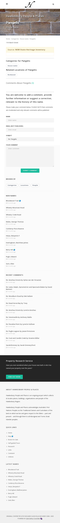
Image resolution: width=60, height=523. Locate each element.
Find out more (14, 377)
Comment (11, 453)
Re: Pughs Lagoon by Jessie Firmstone (20, 331)
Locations (24, 185)
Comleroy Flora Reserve (15, 229)
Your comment (12, 145)
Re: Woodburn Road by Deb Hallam (19, 296)
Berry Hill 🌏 (10, 250)
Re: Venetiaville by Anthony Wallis (19, 317)
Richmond (11, 75)
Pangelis (33, 39)
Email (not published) (14, 126)
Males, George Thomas (15, 222)
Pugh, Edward (11, 257)
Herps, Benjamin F (13, 236)
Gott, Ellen (10, 264)
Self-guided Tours (14, 443)
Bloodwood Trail (13, 470)
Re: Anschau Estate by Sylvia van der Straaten (23, 280)
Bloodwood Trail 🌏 (13, 201)
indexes (11, 457)
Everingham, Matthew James (17, 243)
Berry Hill (11, 493)
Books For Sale (13, 440)
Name (8, 116)
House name (24, 39)
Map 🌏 (10, 436)
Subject (9, 135)
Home (8, 39)
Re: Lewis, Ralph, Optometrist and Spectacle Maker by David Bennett (29, 288)
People (35, 185)
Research (11, 446)
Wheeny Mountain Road (15, 208)
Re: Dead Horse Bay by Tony (16, 303)
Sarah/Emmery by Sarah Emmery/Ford (20, 345)
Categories (15, 39)
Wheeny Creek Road (13, 215)
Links (10, 450)
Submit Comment (30, 170)
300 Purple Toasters (33, 519)
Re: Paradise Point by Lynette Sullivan (20, 324)
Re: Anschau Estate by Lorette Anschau (21, 310)
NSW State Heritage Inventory (30, 49)
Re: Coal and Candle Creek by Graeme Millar (22, 338)
